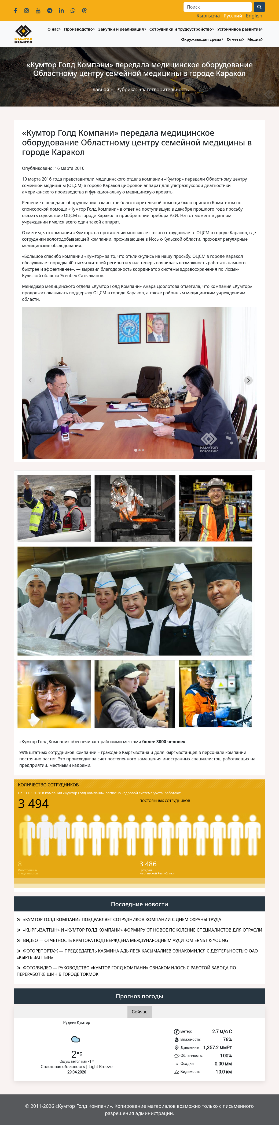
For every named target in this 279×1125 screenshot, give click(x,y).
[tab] (135, 450)
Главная (99, 89)
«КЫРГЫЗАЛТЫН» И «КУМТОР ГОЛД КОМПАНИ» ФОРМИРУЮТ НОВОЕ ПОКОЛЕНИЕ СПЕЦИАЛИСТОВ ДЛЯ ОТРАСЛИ (142, 930)
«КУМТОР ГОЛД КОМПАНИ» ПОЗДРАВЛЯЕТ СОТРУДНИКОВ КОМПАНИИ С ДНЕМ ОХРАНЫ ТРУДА (122, 919)
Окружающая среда (201, 39)
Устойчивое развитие (239, 29)
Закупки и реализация (121, 29)
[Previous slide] (30, 380)
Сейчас (140, 1011)
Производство (78, 29)
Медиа (254, 39)
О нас (52, 29)
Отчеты (234, 39)
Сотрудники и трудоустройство (180, 29)
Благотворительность (163, 89)
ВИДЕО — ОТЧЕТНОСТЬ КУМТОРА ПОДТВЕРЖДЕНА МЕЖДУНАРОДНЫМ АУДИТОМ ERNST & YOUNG (125, 940)
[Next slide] (248, 380)
